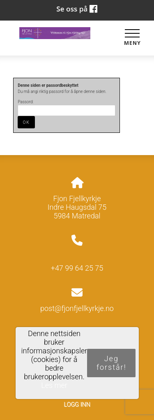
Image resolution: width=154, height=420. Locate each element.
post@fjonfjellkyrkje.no (77, 308)
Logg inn (77, 404)
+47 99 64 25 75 (77, 268)
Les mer (54, 385)
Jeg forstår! (111, 362)
